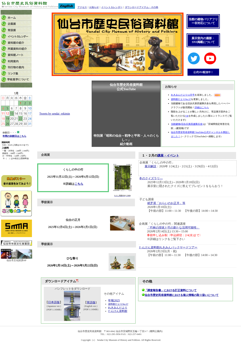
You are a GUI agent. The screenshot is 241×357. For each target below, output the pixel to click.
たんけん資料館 (117, 311)
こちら (78, 183)
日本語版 (54, 302)
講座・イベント (168, 155)
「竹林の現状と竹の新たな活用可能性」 (173, 227)
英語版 (91, 302)
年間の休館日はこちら (14, 136)
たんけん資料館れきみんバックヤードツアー (168, 247)
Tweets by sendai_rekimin (54, 113)
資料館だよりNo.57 (118, 304)
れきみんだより (117, 307)
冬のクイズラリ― (151, 178)
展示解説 (150, 166)
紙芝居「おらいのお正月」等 (166, 203)
